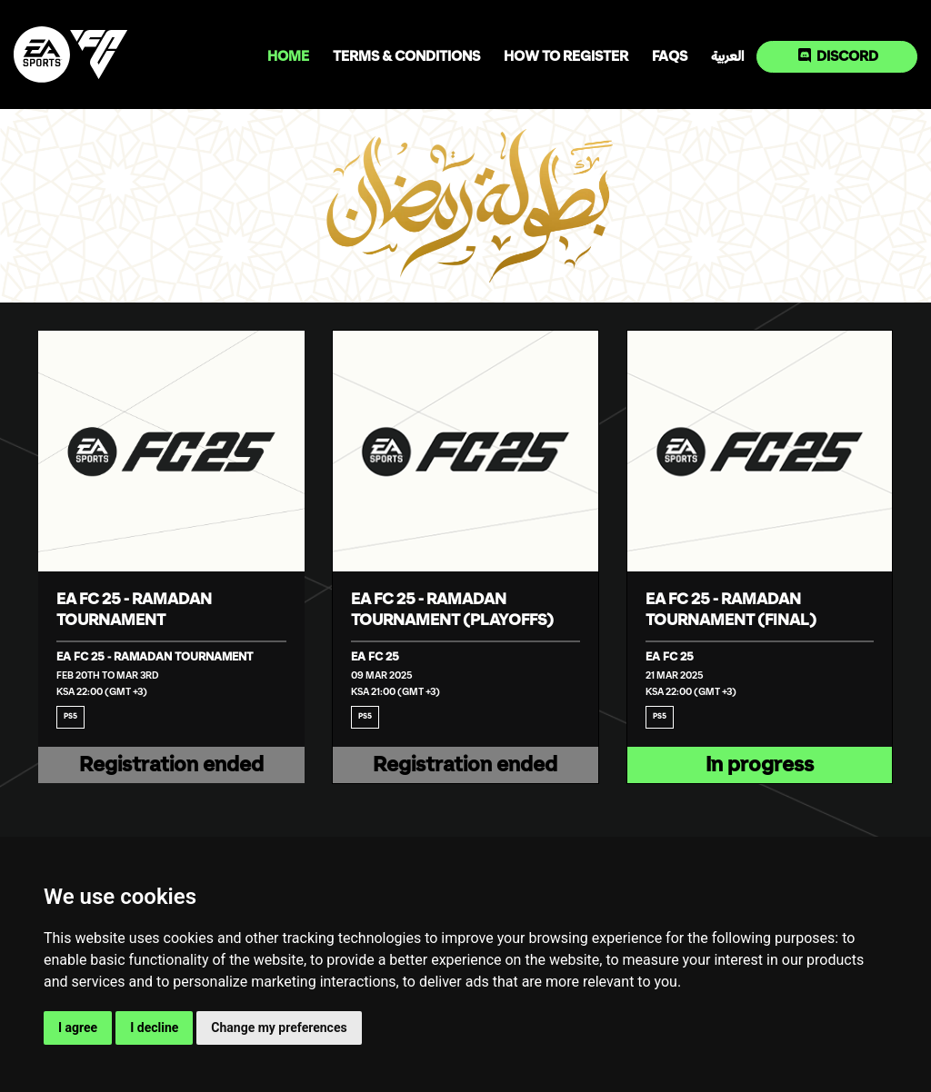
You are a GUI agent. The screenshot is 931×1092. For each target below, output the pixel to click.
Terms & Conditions (406, 56)
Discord (838, 56)
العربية (727, 56)
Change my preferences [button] (278, 1027)
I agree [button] (77, 1027)
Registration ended (171, 765)
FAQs (669, 56)
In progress (760, 765)
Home (288, 56)
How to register (566, 56)
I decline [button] (154, 1027)
